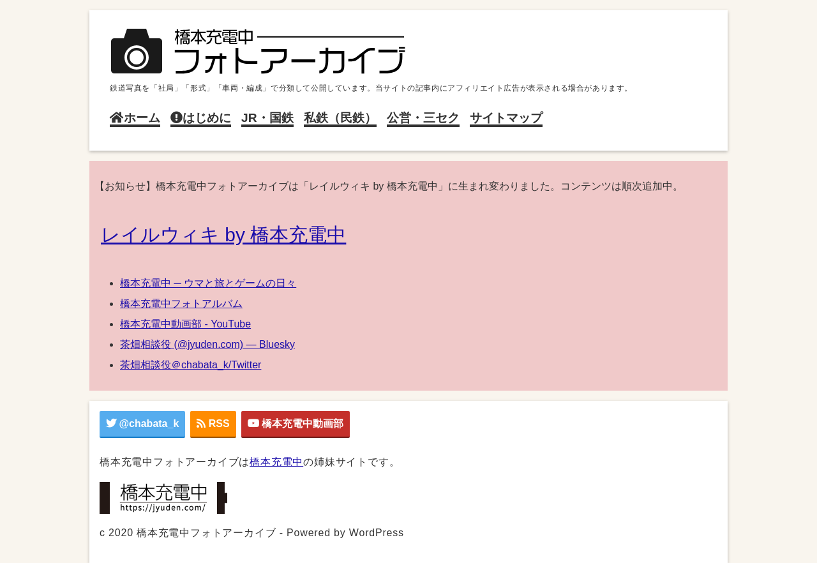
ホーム (135, 117)
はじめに (200, 117)
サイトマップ (506, 117)
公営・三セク (423, 117)
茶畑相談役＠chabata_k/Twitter (190, 364)
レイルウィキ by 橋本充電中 (223, 234)
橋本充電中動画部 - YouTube (185, 324)
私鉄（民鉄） (340, 117)
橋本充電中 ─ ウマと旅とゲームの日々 (208, 283)
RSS (213, 423)
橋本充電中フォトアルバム (181, 303)
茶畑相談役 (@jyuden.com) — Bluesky (207, 344)
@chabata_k (142, 423)
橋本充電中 (276, 461)
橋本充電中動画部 (295, 423)
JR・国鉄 (267, 117)
